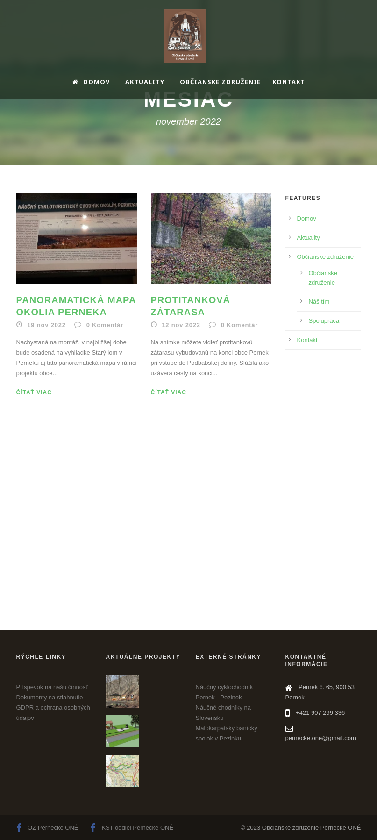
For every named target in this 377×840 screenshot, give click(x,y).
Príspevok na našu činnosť (52, 687)
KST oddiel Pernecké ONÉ (131, 827)
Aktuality (144, 82)
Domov (91, 82)
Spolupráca (324, 320)
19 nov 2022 (46, 324)
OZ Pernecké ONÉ (47, 827)
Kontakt (288, 82)
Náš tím (319, 301)
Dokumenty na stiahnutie (49, 697)
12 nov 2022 (181, 324)
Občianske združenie (220, 82)
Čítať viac (34, 392)
